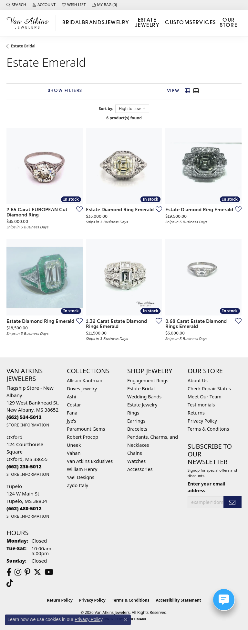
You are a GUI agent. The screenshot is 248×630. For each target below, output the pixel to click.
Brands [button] (93, 22)
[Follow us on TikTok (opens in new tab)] (9, 583)
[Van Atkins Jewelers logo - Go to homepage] (29, 23)
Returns (196, 413)
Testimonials (201, 405)
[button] (16, 5)
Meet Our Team (205, 397)
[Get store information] (27, 425)
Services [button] (203, 22)
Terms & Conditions (131, 600)
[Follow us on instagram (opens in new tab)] (18, 572)
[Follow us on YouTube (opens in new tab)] (49, 572)
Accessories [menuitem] (139, 469)
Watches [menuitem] (136, 461)
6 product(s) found (124, 118)
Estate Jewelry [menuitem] (142, 405)
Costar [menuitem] (74, 405)
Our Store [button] (228, 23)
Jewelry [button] (117, 22)
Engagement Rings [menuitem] (148, 380)
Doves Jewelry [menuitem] (82, 388)
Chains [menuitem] (134, 453)
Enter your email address (206, 487)
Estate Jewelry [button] (147, 23)
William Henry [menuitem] (82, 469)
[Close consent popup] (126, 620)
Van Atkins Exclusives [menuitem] (90, 461)
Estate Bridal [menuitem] (141, 388)
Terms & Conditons (208, 429)
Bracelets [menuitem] (137, 429)
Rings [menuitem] (133, 413)
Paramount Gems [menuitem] (86, 429)
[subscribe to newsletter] (232, 502)
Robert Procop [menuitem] (82, 437)
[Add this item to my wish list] (77, 209)
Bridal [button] (72, 22)
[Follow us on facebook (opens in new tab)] (8, 572)
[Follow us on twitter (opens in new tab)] (37, 572)
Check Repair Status (209, 388)
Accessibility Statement (178, 600)
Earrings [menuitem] (136, 421)
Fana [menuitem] (72, 413)
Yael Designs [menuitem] (80, 477)
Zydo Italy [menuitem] (77, 485)
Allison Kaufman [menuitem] (84, 380)
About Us (198, 380)
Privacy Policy (202, 421)
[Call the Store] (24, 417)
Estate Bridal (23, 46)
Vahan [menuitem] (73, 453)
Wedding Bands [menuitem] (144, 397)
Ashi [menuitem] (71, 397)
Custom (177, 22)
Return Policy (60, 600)
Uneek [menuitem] (74, 445)
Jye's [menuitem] (71, 421)
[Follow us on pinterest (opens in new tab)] (27, 572)
